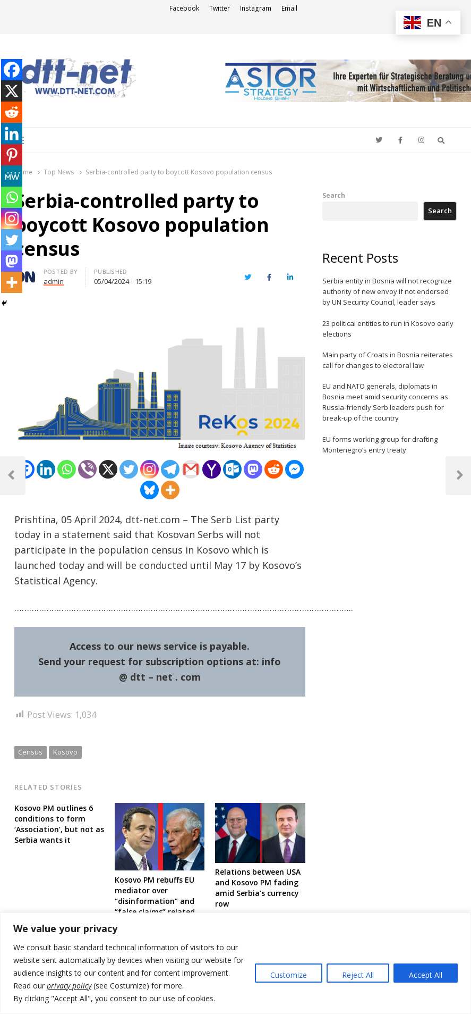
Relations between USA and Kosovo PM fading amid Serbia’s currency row (258, 888)
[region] (235, 963)
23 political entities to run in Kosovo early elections (387, 329)
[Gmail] (191, 469)
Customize (288, 975)
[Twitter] (128, 469)
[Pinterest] (11, 154)
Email (289, 8)
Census (30, 752)
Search (333, 195)
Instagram (255, 8)
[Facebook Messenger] (294, 469)
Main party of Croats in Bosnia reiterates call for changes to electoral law (387, 360)
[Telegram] (170, 469)
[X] (108, 469)
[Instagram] (149, 469)
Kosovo (65, 752)
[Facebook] (11, 69)
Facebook (184, 8)
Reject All (358, 975)
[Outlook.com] (232, 469)
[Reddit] (273, 469)
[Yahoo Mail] (211, 469)
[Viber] (87, 469)
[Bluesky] (149, 490)
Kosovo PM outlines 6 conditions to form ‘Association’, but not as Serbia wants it (59, 824)
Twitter (219, 8)
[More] (170, 490)
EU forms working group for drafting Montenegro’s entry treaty (380, 444)
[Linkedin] (46, 469)
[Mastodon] (253, 469)
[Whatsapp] (66, 469)
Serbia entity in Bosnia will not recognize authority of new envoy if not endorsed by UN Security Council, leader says (387, 291)
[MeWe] (11, 176)
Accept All (425, 975)
